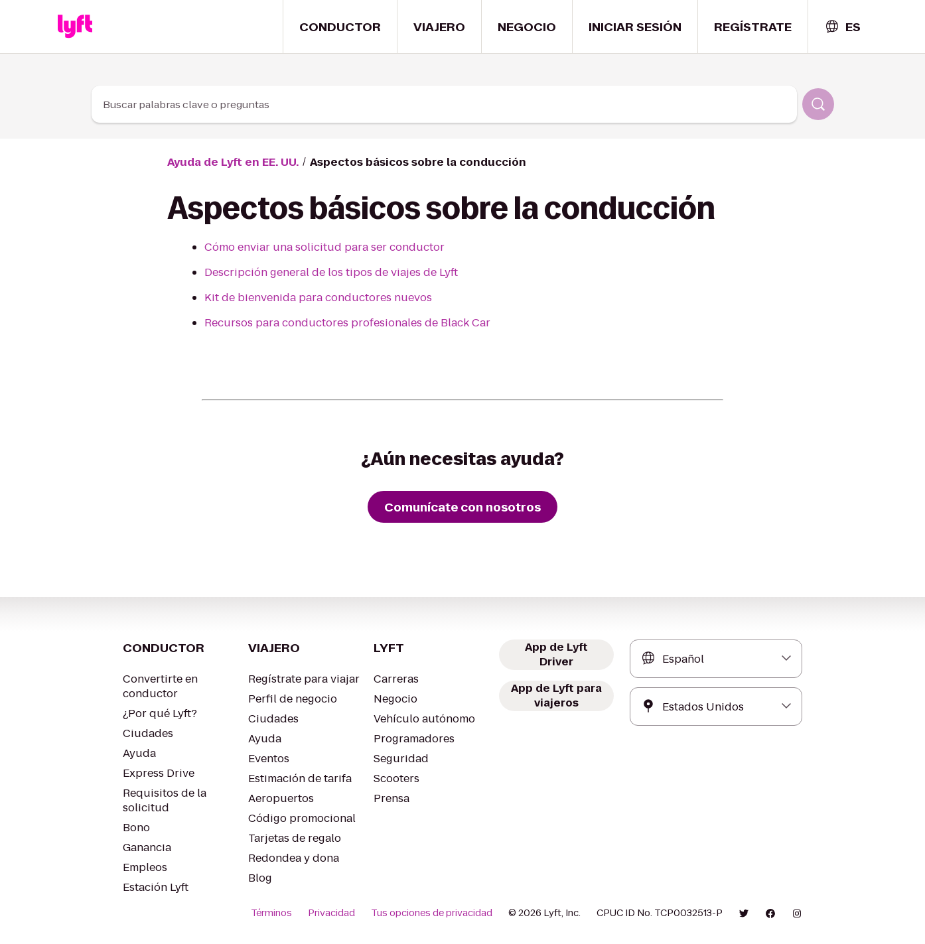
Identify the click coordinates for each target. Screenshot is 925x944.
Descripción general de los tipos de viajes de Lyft (319, 272)
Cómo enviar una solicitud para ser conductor (311, 247)
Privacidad (351, 913)
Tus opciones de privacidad (445, 913)
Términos (294, 913)
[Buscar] (818, 104)
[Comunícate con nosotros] (462, 507)
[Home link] (75, 26)
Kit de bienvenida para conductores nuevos (306, 297)
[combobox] (842, 27)
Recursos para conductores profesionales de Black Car (334, 322)
